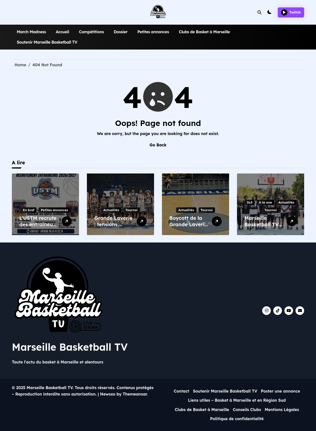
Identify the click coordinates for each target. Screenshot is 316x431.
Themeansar (135, 394)
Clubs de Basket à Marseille (204, 31)
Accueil (62, 31)
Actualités (111, 210)
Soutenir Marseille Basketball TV (47, 42)
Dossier (121, 31)
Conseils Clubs (247, 409)
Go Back (158, 144)
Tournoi (132, 210)
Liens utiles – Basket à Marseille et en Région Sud (237, 400)
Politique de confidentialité (237, 418)
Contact (181, 391)
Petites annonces (153, 31)
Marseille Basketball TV (70, 347)
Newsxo (107, 394)
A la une (265, 202)
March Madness (31, 31)
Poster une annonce (280, 391)
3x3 (250, 202)
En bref (29, 210)
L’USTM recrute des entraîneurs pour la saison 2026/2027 (38, 227)
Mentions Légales (282, 409)
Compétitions (91, 31)
